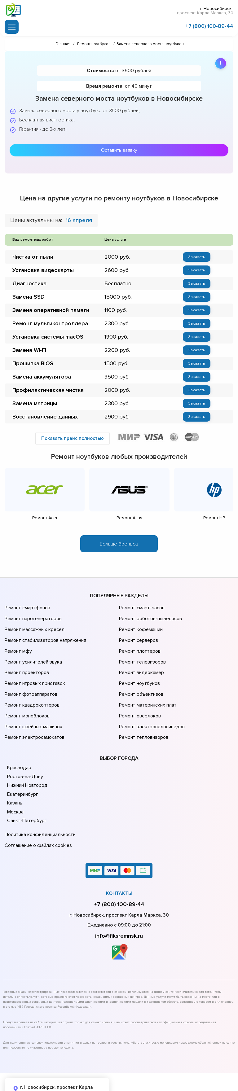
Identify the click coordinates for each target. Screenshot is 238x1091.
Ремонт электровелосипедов (150, 702)
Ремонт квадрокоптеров (31, 685)
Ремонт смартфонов (27, 607)
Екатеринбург (22, 766)
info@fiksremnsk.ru (119, 904)
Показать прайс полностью (72, 437)
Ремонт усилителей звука (32, 650)
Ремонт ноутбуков (138, 668)
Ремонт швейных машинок (32, 702)
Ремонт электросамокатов (33, 711)
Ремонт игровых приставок (34, 668)
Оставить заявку (119, 149)
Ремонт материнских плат (146, 685)
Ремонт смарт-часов (141, 607)
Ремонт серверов (138, 633)
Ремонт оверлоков (139, 694)
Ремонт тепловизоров (143, 711)
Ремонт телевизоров (141, 650)
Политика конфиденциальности (39, 806)
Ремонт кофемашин (140, 624)
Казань (14, 775)
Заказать (196, 255)
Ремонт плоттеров (139, 642)
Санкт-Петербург (26, 793)
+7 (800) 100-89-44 (209, 25)
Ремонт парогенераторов (32, 616)
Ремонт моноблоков (26, 694)
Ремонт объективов (140, 676)
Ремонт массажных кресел (33, 624)
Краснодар (19, 740)
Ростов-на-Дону (24, 749)
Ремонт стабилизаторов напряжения (44, 633)
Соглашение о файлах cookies (37, 815)
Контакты (119, 862)
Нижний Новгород (26, 758)
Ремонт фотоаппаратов (30, 676)
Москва (15, 784)
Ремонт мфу (17, 642)
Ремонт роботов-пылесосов (149, 616)
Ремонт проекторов (26, 659)
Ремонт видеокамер (140, 659)
